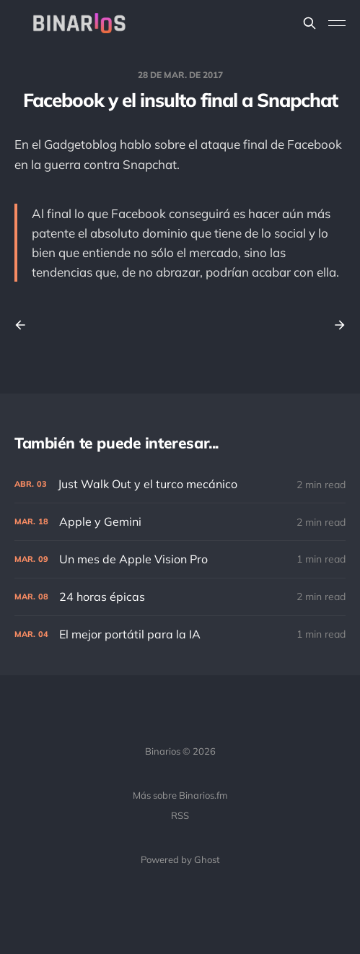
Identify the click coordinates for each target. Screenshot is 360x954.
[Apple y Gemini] (180, 521)
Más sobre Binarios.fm (180, 795)
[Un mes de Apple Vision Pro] (180, 559)
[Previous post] (25, 325)
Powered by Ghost (180, 859)
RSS (180, 815)
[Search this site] (309, 23)
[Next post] (335, 325)
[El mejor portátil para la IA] (180, 634)
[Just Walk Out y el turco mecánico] (180, 484)
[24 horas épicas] (180, 596)
